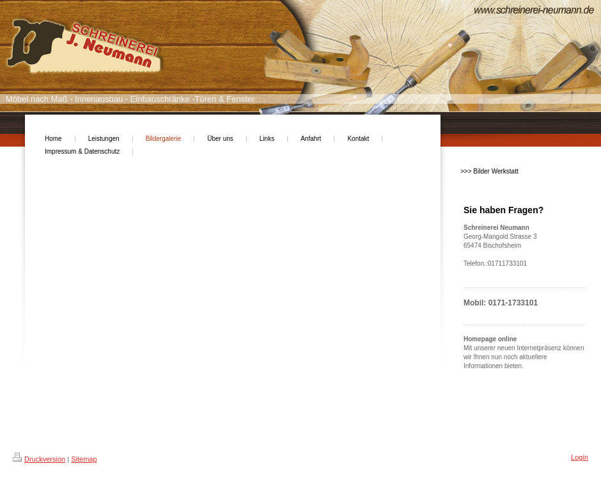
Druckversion (39, 459)
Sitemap (84, 459)
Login (579, 457)
